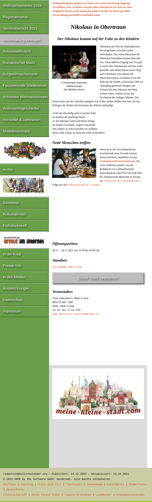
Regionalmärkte (15, 17)
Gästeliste (11, 203)
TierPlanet (74, 484)
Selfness (9, 484)
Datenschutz (13, 300)
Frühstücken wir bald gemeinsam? (122, 180)
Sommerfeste (137, 484)
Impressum (12, 311)
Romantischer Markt (19, 63)
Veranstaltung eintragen (22, 40)
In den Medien (14, 277)
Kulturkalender (14, 214)
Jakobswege (94, 484)
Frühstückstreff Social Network (117, 161)
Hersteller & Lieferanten (22, 120)
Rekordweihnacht (17, 51)
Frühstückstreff (15, 226)
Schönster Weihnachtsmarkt (25, 97)
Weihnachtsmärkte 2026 (22, 6)
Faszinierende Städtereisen (25, 85)
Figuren (69, 495)
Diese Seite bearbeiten (98, 278)
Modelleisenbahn (16, 131)
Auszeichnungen (16, 288)
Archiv (8, 170)
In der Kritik (12, 254)
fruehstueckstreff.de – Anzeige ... (84, 184)
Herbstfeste (15, 489)
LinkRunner (104, 495)
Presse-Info (12, 266)
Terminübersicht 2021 (20, 28)
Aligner (85, 495)
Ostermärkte (115, 484)
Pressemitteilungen (130, 495)
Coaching (27, 484)
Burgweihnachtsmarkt (20, 74)
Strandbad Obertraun (67, 267)
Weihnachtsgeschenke (21, 108)
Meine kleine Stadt (46, 495)
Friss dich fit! (49, 484)
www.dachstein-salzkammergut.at (75, 314)
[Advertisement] (98, 213)
